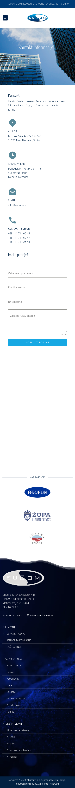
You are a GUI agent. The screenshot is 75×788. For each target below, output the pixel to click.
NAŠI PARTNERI (14, 646)
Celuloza (11, 691)
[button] (5, 18)
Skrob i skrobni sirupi (17, 698)
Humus (10, 711)
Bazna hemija (13, 665)
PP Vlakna (11, 743)
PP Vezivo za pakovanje (18, 750)
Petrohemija (12, 678)
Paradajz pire (13, 705)
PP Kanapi (11, 756)
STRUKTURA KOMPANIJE (18, 640)
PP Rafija (10, 736)
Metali (9, 685)
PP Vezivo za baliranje (18, 730)
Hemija (10, 672)
